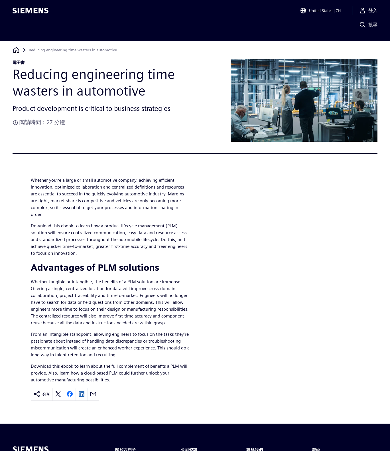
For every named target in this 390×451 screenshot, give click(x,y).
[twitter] (58, 394)
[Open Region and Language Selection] (320, 12)
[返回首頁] (16, 50)
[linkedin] (81, 394)
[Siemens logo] (30, 12)
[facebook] (70, 394)
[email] (93, 394)
